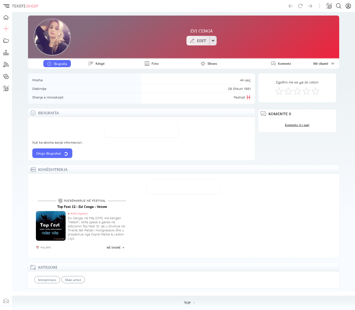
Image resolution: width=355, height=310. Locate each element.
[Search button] (339, 6)
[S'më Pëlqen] (278, 91)
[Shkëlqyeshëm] (315, 91)
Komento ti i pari (297, 125)
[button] (6, 6)
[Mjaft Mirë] (306, 91)
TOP (189, 303)
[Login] (348, 6)
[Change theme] (329, 6)
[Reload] (300, 6)
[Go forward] (310, 6)
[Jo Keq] (288, 91)
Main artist (73, 280)
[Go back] (291, 6)
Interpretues (47, 280)
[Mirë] (297, 91)
